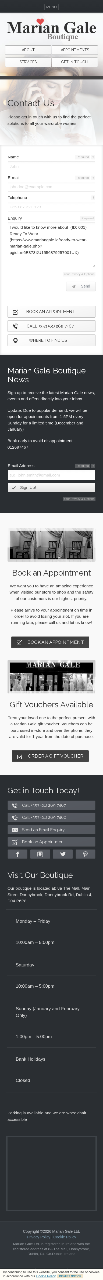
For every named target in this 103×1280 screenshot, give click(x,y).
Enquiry (15, 218)
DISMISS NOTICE (70, 1276)
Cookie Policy (45, 1276)
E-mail (14, 177)
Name (13, 157)
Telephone (17, 197)
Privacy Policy (38, 1237)
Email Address (21, 465)
